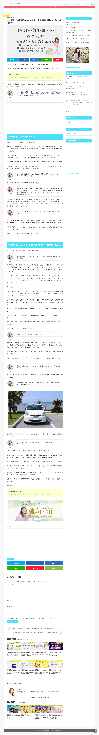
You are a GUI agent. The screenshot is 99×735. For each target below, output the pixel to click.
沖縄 (65, 3)
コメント (10, 584)
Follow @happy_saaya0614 (73, 67)
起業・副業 (11, 558)
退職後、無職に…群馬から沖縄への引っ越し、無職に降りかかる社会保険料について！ (32, 77)
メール (9, 606)
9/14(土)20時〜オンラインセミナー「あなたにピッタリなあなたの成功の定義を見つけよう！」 (78, 94)
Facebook (46, 697)
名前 (9, 600)
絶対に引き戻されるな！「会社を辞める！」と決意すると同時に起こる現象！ (29, 494)
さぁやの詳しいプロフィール (23, 693)
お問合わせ (86, 3)
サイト (8, 612)
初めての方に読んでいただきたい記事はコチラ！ (50, 7)
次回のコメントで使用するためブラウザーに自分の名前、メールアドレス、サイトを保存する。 (31, 618)
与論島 (71, 3)
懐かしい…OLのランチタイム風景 (75, 82)
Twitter (40, 697)
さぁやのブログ (48, 730)
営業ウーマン (78, 3)
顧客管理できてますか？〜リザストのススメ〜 (77, 77)
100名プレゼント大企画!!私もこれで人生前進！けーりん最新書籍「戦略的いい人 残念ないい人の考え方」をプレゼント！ (77, 102)
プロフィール (57, 3)
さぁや (19, 689)
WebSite (34, 697)
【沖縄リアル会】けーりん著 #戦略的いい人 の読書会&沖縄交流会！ (77, 87)
